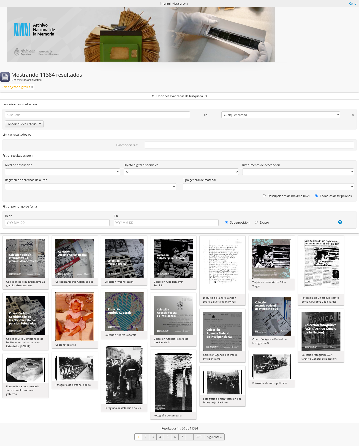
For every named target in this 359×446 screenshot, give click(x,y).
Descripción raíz (127, 145)
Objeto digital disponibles (141, 165)
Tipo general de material (199, 180)
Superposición (237, 222)
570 (198, 437)
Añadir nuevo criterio (24, 124)
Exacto (262, 222)
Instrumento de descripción (261, 165)
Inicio (8, 216)
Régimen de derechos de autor (26, 180)
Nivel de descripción (18, 165)
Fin (116, 216)
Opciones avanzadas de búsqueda (179, 96)
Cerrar (353, 3)
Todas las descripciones (333, 196)
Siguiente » (214, 437)
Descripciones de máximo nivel (286, 196)
